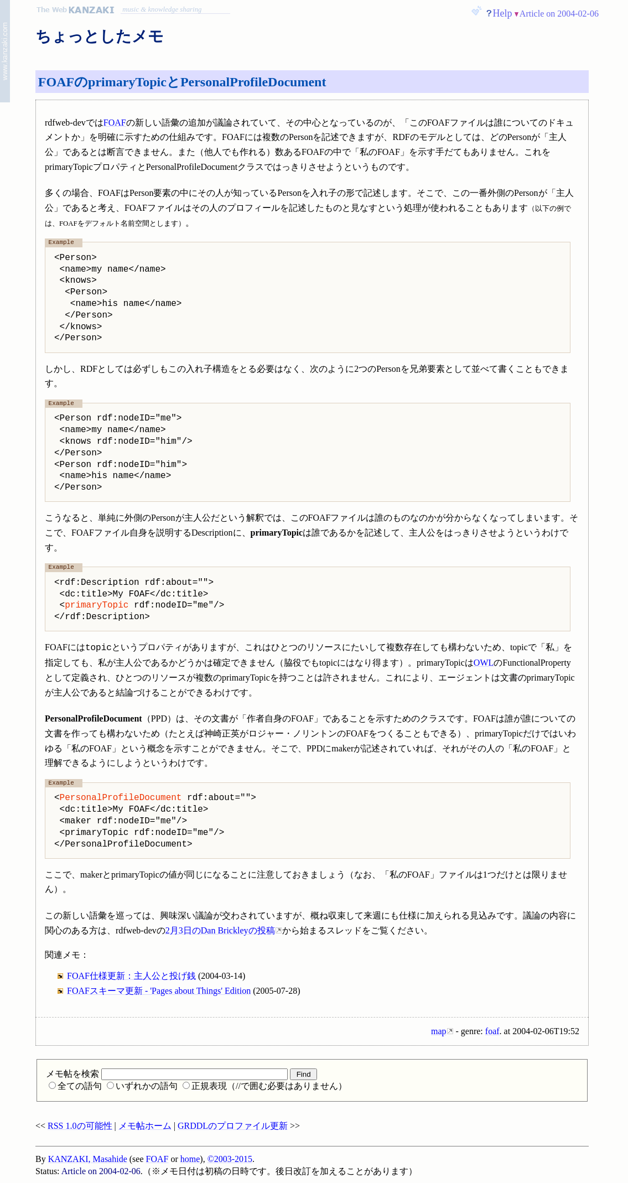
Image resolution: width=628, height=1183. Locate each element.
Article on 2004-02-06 (559, 13)
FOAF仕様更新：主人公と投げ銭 (131, 975)
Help (502, 13)
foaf (492, 1031)
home (190, 1159)
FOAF (114, 122)
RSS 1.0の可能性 (80, 1125)
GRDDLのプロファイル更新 (233, 1125)
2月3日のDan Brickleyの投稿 (220, 930)
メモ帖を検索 (167, 1073)
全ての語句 (75, 1086)
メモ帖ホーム (145, 1125)
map (439, 1031)
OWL (484, 662)
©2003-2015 (229, 1159)
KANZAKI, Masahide (87, 1159)
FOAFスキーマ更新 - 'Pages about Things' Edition (159, 990)
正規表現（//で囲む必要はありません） (265, 1086)
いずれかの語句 (142, 1086)
